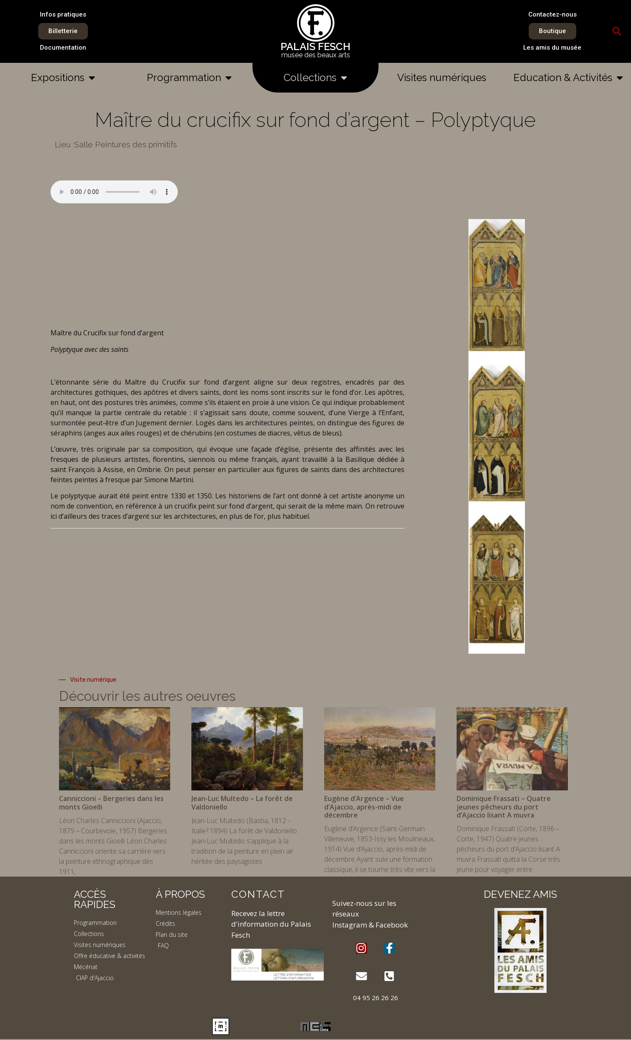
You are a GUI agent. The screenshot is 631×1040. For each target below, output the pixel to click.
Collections (315, 77)
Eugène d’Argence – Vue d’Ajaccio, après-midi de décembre (364, 806)
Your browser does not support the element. (114, 191)
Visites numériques (441, 77)
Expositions (63, 77)
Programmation (189, 77)
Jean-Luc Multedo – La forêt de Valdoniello (242, 802)
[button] (617, 31)
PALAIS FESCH (315, 46)
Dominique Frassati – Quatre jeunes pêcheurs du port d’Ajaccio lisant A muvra (504, 806)
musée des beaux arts (315, 55)
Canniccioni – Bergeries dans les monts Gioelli (111, 802)
